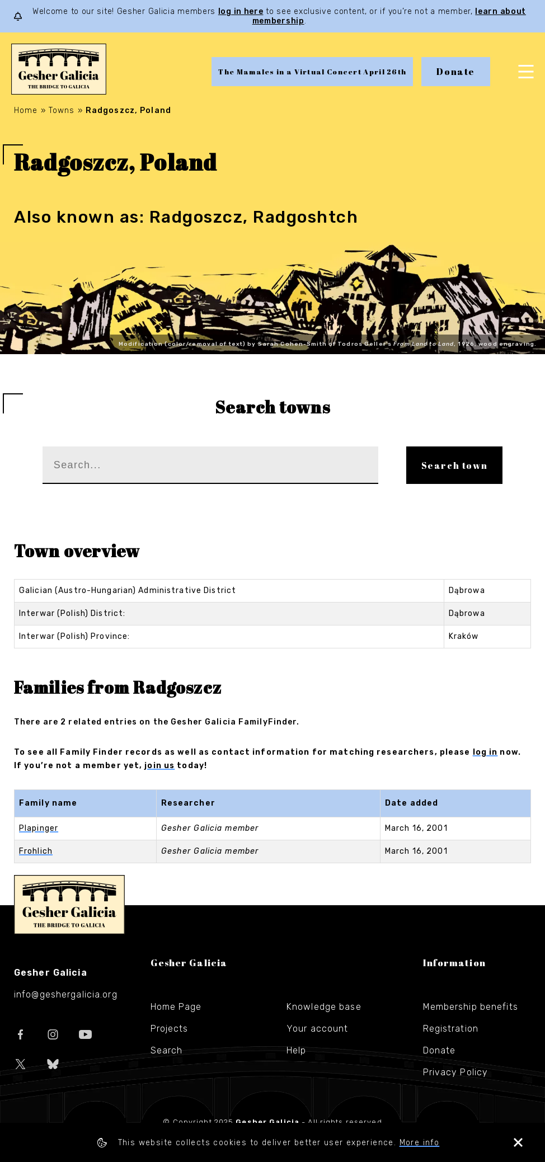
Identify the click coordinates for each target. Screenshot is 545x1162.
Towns (62, 110)
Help (296, 1050)
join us (159, 765)
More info (420, 1142)
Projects (170, 1028)
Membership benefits (470, 1006)
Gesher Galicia (69, 904)
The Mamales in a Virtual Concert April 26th (312, 72)
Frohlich (36, 851)
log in (485, 752)
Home (25, 110)
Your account (317, 1028)
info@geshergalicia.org (66, 994)
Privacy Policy (455, 1072)
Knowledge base (323, 1006)
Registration (450, 1028)
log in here (241, 11)
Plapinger (38, 828)
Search (167, 1050)
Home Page (176, 1006)
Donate (455, 71)
